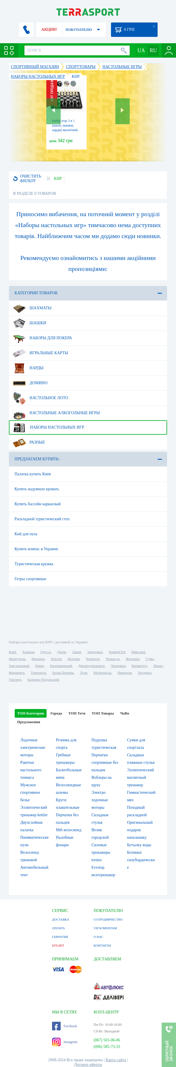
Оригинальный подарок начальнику (140, 830)
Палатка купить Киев (33, 474)
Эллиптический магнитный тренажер (140, 777)
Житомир (132, 659)
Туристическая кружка (34, 564)
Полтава (74, 659)
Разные (29, 442)
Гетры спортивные (30, 579)
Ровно (39, 666)
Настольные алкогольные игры (56, 413)
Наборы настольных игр (48, 427)
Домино (30, 383)
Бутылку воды (139, 845)
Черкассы (113, 659)
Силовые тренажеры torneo (100, 852)
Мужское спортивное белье (30, 792)
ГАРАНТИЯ (60, 936)
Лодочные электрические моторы (32, 747)
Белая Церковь (63, 673)
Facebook (64, 1026)
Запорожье (95, 652)
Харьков (28, 652)
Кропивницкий (61, 666)
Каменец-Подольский (43, 680)
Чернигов (93, 659)
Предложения (28, 722)
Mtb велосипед (68, 830)
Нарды (28, 368)
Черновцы (118, 666)
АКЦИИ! (49, 29)
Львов (76, 652)
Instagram (64, 1042)
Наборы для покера (42, 338)
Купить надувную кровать (37, 489)
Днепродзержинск (91, 666)
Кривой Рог (117, 652)
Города (56, 713)
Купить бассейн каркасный (38, 504)
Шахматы (32, 308)
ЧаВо (124, 713)
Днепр (61, 652)
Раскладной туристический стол (42, 519)
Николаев (138, 652)
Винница (38, 659)
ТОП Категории (30, 713)
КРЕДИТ (58, 945)
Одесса (45, 652)
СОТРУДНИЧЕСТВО (108, 919)
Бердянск (145, 673)
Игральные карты (40, 353)
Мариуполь (17, 659)
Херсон (56, 659)
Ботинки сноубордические (141, 860)
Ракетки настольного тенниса (30, 770)
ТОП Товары (103, 713)
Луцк (83, 673)
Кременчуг (139, 666)
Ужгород (15, 680)
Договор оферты (88, 1064)
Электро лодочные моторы (99, 800)
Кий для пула (26, 534)
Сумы (150, 659)
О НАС (98, 936)
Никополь (125, 673)
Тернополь (38, 673)
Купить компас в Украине (36, 549)
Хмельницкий (19, 666)
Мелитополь (102, 673)
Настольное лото (40, 398)
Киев (12, 652)
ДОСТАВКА (60, 919)
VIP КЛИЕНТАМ (105, 928)
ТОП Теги (76, 713)
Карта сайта (116, 1060)
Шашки (29, 323)
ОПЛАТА (58, 928)
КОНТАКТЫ (102, 945)
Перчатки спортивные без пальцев (104, 762)
